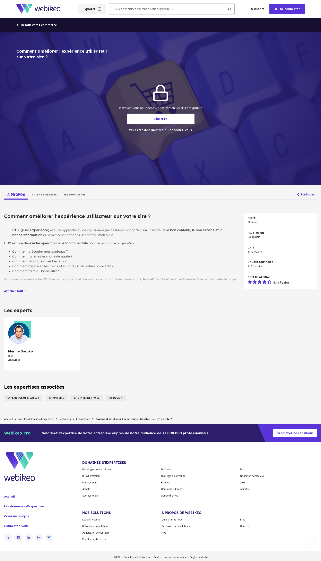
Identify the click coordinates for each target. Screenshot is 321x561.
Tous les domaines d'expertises (36, 419)
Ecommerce (83, 419)
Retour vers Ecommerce (36, 25)
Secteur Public (90, 495)
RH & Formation (91, 476)
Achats (86, 489)
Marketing (65, 419)
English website (199, 557)
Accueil (8, 419)
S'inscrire (257, 9)
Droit (242, 482)
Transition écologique (252, 476)
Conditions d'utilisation (137, 557)
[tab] (16, 195)
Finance (165, 482)
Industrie (245, 489)
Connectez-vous (16, 526)
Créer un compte (16, 516)
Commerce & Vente (172, 489)
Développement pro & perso (97, 469)
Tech (242, 469)
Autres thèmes (169, 495)
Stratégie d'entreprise (173, 476)
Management (89, 482)
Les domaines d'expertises (24, 506)
